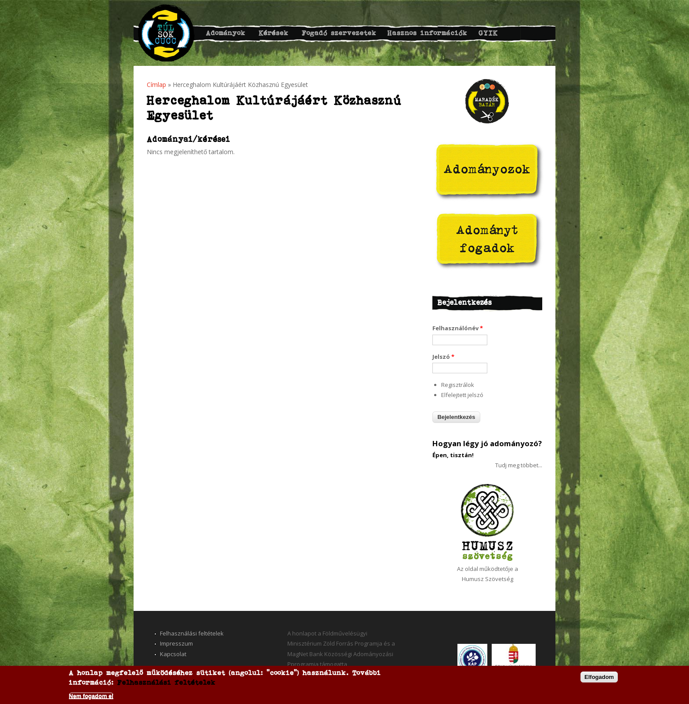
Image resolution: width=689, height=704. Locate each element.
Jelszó (443, 357)
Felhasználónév (457, 328)
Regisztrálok (457, 385)
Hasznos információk (428, 32)
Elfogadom (599, 677)
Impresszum (176, 643)
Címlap (156, 84)
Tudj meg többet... (518, 465)
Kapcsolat (173, 654)
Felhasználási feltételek (192, 633)
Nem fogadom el (91, 696)
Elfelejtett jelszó (462, 395)
